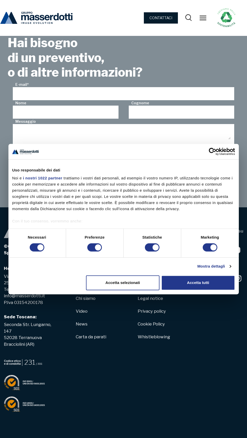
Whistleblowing (154, 336)
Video (82, 311)
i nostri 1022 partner (42, 178)
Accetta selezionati (122, 282)
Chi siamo (85, 298)
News (82, 324)
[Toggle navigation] (203, 18)
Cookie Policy (151, 324)
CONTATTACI (160, 18)
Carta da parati (91, 336)
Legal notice (150, 298)
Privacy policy (152, 311)
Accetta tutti (198, 282)
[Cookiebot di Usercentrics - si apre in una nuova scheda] (212, 151)
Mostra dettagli (211, 266)
